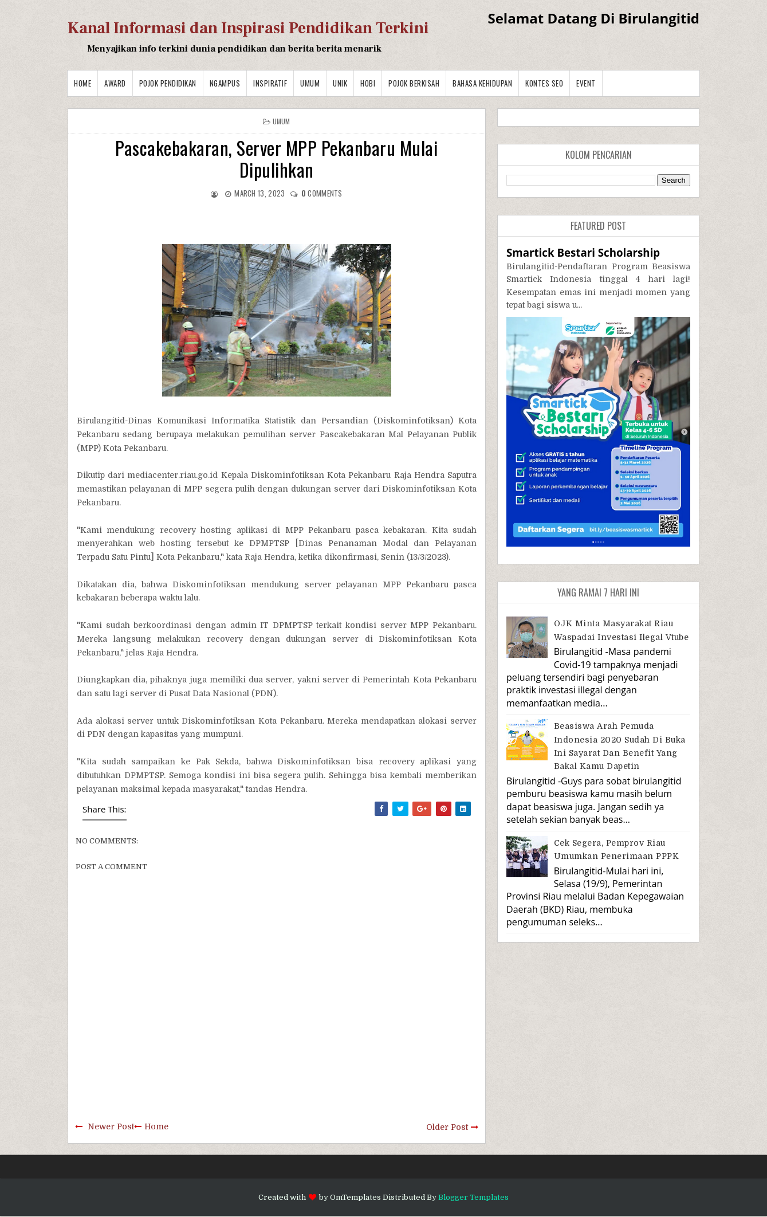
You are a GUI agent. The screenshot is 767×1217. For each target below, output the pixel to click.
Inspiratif (270, 83)
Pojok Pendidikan (167, 83)
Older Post (447, 1127)
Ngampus (225, 83)
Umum (310, 83)
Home (82, 83)
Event (586, 83)
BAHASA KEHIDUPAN (482, 83)
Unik (340, 83)
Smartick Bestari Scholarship (583, 252)
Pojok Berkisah (413, 83)
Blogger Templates (473, 1197)
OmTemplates (355, 1197)
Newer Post (111, 1126)
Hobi (367, 83)
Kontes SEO (544, 83)
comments (322, 193)
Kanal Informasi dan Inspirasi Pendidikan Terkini (248, 28)
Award (115, 83)
